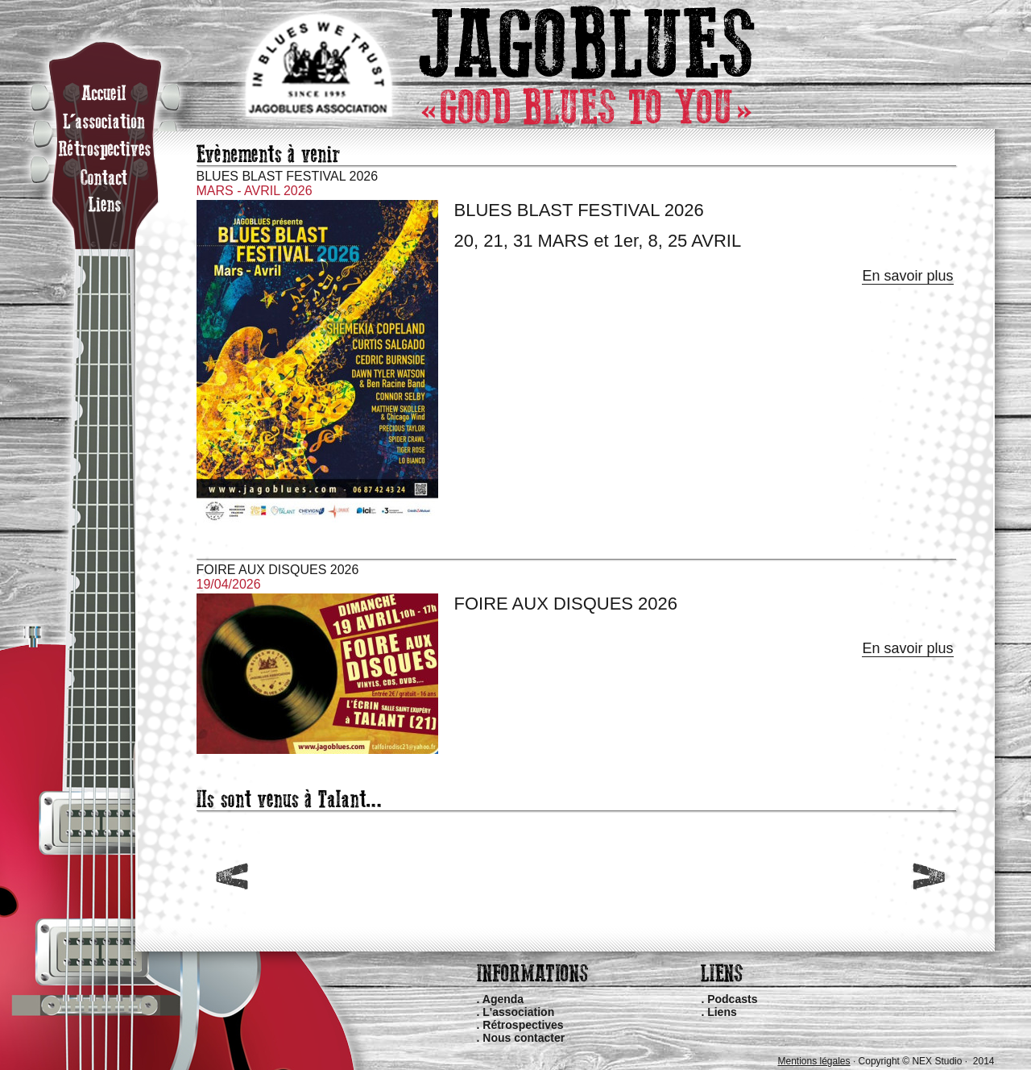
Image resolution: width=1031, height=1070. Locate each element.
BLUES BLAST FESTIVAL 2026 (288, 176)
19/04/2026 (229, 584)
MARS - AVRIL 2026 (255, 191)
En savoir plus (907, 276)
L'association (518, 1011)
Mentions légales (813, 1061)
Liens (722, 1011)
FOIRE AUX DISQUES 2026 (278, 570)
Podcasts (732, 999)
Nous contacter (523, 1037)
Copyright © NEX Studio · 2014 (927, 1061)
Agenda (503, 999)
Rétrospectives (522, 1024)
